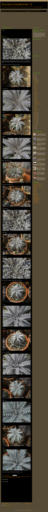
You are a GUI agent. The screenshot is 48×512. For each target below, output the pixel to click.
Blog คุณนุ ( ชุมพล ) (35, 193)
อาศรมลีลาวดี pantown (36, 199)
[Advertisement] (15, 19)
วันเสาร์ (36, 106)
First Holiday (36, 82)
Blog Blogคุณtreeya (35, 194)
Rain (35, 90)
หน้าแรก (16, 503)
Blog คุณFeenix (35, 191)
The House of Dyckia (36, 195)
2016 (35, 125)
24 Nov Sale (38, 137)
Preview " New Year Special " (38, 104)
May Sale (38, 142)
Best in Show (38, 171)
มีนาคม (36, 121)
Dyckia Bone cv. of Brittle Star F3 (15, 476)
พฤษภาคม (36, 119)
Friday (35, 91)
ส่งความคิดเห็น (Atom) (8, 505)
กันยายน (36, 114)
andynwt (25, 510)
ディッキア (15, 477)
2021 (35, 74)
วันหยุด (36, 98)
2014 (35, 127)
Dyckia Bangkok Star (7, 476)
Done (35, 84)
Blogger (32, 510)
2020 (35, 75)
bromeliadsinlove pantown (36, 198)
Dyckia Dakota (21, 476)
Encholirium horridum (11, 477)
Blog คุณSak (34, 192)
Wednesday (36, 85)
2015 (35, 126)
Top (35, 107)
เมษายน (36, 120)
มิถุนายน (36, 118)
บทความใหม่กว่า (5, 503)
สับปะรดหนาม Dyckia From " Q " (17, 4)
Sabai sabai (36, 99)
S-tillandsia (34, 190)
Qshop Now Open (39, 162)
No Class (36, 83)
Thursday (36, 92)
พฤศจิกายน (36, 112)
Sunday (36, 89)
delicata (38, 176)
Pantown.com (35, 196)
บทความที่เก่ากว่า (28, 503)
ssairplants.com (35, 201)
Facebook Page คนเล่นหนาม (37, 202)
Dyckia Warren (6, 477)
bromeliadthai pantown (36, 197)
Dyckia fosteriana (26, 476)
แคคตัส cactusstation (36, 200)
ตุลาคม (36, 113)
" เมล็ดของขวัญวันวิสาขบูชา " (40, 133)
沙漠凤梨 (19, 477)
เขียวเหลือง (36, 108)
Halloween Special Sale (40, 146)
